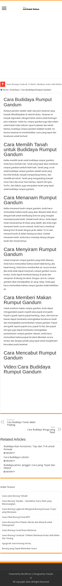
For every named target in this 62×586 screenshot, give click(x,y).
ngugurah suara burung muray (16, 543)
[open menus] (4, 8)
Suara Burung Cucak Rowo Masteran (19, 530)
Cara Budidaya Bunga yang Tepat (38, 430)
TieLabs (49, 574)
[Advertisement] (31, 47)
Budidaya (14, 90)
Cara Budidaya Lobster (16, 457)
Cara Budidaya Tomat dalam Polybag (24, 422)
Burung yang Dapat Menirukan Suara (19, 548)
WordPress (26, 574)
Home (4, 90)
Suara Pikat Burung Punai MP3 (16, 517)
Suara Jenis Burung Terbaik (14, 496)
